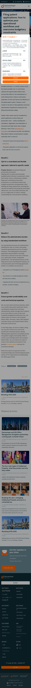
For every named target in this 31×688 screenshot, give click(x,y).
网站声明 (8, 43)
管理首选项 (15, 78)
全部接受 (16, 81)
